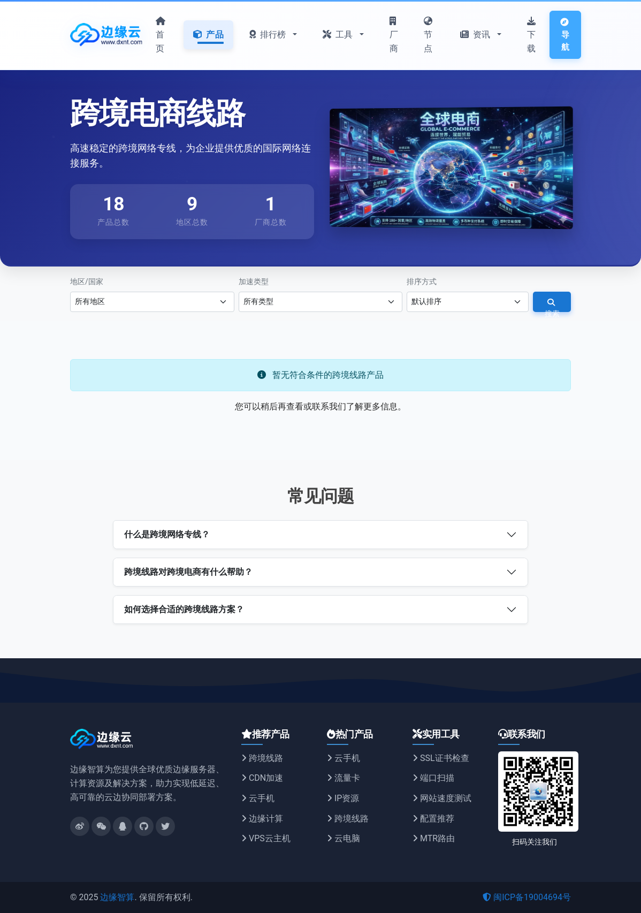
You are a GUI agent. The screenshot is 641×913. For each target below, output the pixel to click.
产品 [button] (208, 34)
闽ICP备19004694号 (527, 897)
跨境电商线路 (157, 114)
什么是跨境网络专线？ (167, 534)
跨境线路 (262, 758)
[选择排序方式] (468, 302)
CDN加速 (262, 778)
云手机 (257, 798)
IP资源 (343, 798)
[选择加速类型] (321, 302)
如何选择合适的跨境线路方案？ (184, 609)
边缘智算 (117, 897)
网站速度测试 (442, 798)
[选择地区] (152, 302)
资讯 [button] (476, 34)
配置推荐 (433, 818)
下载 (531, 35)
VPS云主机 (266, 838)
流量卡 (343, 778)
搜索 (552, 304)
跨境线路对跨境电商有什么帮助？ (188, 572)
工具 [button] (339, 34)
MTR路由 (434, 838)
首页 (160, 35)
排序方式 (422, 281)
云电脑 (343, 838)
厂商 (394, 35)
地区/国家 (86, 281)
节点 (428, 35)
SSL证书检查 (441, 758)
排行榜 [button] (268, 34)
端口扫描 (433, 778)
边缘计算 (262, 818)
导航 (564, 35)
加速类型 (254, 281)
